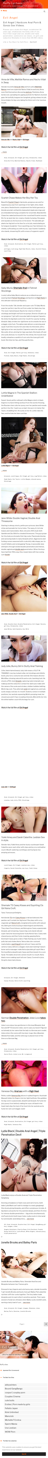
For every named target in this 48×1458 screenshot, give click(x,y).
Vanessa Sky (16, 1096)
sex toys (25, 868)
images (10, 1226)
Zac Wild (26, 629)
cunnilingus (15, 476)
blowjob (11, 157)
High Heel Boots (25, 249)
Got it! (24, 1454)
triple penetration (10, 1233)
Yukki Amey (33, 868)
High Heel (34, 1091)
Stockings (21, 298)
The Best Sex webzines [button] (8, 1441)
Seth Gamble (17, 629)
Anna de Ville (19, 87)
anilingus (7, 249)
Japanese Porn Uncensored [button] (9, 1370)
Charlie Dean (22, 1229)
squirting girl (16, 944)
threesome (33, 157)
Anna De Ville (9, 161)
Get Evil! (33, 42)
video (40, 157)
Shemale (17, 288)
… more (4, 152)
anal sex (29, 92)
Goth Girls (12, 1231)
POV (19, 800)
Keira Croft (16, 923)
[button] (24, 62)
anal (25, 689)
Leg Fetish (38, 476)
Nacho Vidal (16, 139)
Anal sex (18, 1091)
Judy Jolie (4, 787)
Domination (19, 244)
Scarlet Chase (13, 202)
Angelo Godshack (10, 1229)
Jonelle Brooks (25, 1311)
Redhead (39, 161)
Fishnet (14, 298)
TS (11, 918)
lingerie (7, 868)
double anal (19, 549)
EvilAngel (13, 787)
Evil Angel (26, 139)
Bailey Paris (8, 1311)
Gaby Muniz (14, 356)
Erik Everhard (32, 1229)
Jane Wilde (4, 614)
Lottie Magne (5, 465)
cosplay (7, 800)
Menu (4, 10)
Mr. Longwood (27, 1054)
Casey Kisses (20, 918)
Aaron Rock (8, 1054)
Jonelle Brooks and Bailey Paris (19, 1242)
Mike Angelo (30, 1231)
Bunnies (16, 1311)
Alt (5, 1224)
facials (7, 555)
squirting (7, 251)
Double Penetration (25, 624)
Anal (5, 157)
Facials (43, 624)
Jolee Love (17, 1054)
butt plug (15, 249)
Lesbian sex (25, 865)
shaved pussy (36, 479)
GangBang (39, 1224)
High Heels (41, 298)
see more (30, 1219)
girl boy (26, 157)
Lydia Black (21, 1231)
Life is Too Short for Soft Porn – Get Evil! (14, 1354)
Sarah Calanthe (15, 868)
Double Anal (13, 614)
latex (33, 249)
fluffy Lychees (12, 3)
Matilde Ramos (20, 161)
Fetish (34, 244)
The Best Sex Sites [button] (7, 1377)
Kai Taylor (16, 479)
